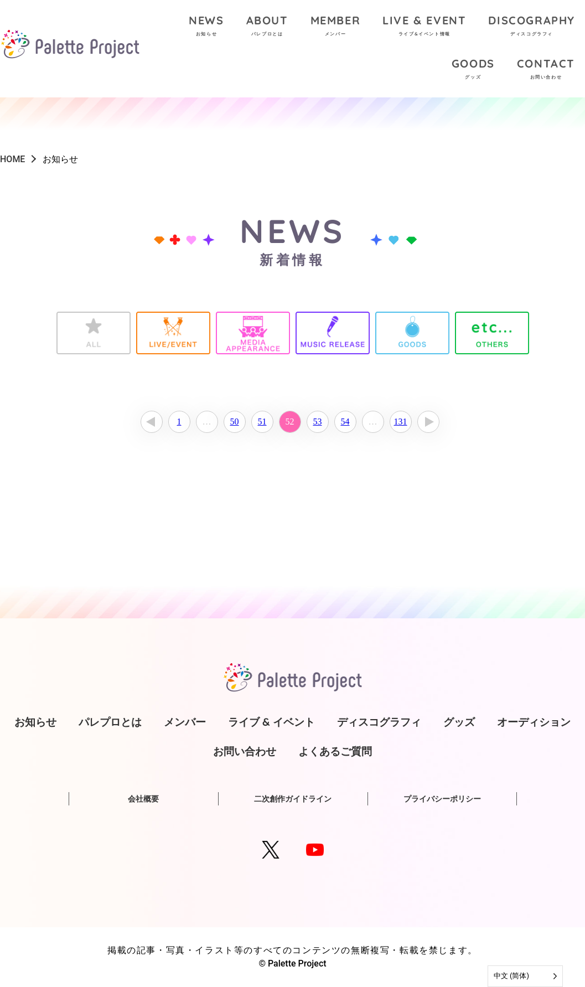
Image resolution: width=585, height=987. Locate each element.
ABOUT (267, 26)
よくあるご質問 (335, 751)
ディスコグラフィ (379, 721)
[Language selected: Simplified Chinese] (525, 976)
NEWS (206, 26)
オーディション (534, 721)
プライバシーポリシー (442, 799)
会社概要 (143, 799)
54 (345, 421)
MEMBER (335, 26)
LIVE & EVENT (424, 26)
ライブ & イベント (271, 721)
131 (400, 421)
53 (317, 421)
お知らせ (35, 721)
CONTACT (546, 70)
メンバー (185, 721)
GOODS (473, 70)
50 (234, 421)
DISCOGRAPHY (531, 26)
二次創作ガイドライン (293, 799)
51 (262, 421)
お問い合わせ (244, 751)
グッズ (459, 721)
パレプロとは (110, 721)
